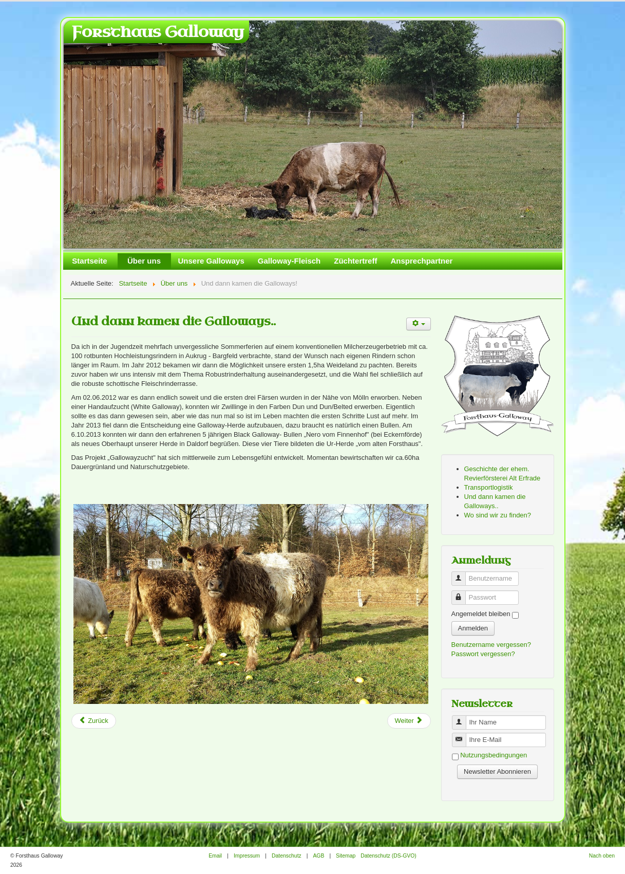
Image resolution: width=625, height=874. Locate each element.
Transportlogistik (488, 487)
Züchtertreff (355, 260)
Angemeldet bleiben (480, 614)
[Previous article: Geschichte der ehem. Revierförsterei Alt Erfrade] (93, 721)
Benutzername (455, 727)
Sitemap (345, 856)
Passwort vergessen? (483, 654)
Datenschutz (286, 856)
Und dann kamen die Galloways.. (173, 321)
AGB (318, 856)
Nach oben (602, 856)
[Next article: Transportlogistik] (409, 721)
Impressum (247, 856)
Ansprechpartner (421, 260)
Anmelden (473, 628)
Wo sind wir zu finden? (498, 515)
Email (215, 856)
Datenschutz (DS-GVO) (388, 856)
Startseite (89, 260)
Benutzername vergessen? (491, 644)
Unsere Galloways (211, 260)
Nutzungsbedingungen (493, 755)
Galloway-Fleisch (289, 260)
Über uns (144, 260)
